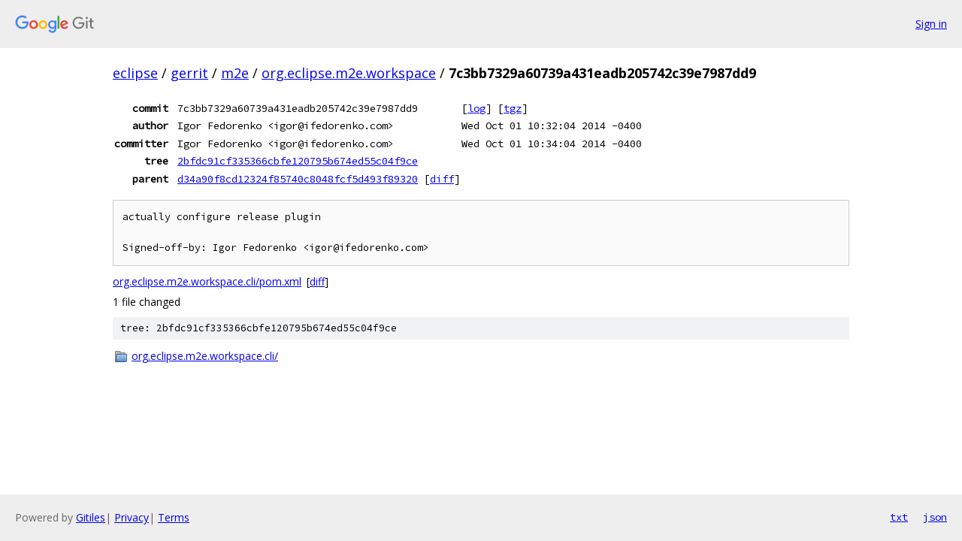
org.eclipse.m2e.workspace (349, 73)
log (476, 108)
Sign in (931, 24)
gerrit (189, 73)
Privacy (131, 517)
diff (442, 179)
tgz (513, 108)
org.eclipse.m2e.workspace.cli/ (205, 356)
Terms (173, 517)
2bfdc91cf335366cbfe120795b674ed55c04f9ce (297, 161)
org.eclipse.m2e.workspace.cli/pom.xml (207, 281)
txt (899, 517)
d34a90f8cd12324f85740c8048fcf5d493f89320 (297, 179)
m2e (235, 73)
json (935, 517)
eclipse (135, 73)
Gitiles (90, 517)
